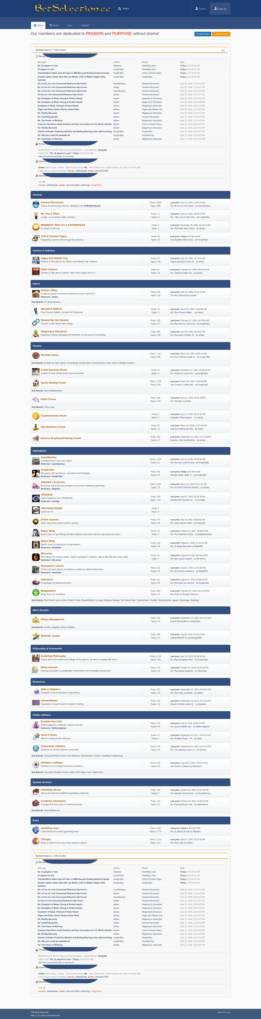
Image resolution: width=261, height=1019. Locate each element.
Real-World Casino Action (55, 600)
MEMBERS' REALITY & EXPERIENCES (63, 225)
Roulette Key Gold (51, 721)
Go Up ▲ (226, 1012)
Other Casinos (49, 269)
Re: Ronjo (174, 594)
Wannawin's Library (52, 566)
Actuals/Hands (49, 700)
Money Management (52, 619)
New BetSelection (52, 810)
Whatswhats (81, 171)
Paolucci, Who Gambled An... (183, 440)
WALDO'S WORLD (51, 309)
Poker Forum (48, 399)
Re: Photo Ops (177, 843)
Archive (97, 756)
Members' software (52, 762)
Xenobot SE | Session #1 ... (182, 500)
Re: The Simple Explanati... (182, 671)
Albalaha (117, 66)
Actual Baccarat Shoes (54, 369)
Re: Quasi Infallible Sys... (181, 726)
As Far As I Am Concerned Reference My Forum (60, 94)
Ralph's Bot (98, 772)
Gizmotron (47, 579)
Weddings (195, 600)
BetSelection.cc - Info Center (51, 50)
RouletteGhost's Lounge (92, 600)
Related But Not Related (55, 320)
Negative (56, 627)
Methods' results (50, 635)
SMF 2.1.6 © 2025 (38, 1016)
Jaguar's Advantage (180, 600)
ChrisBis (153, 600)
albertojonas (202, 804)
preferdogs (85, 185)
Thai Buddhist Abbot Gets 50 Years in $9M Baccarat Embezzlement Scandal (73, 73)
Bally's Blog (48, 541)
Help (219, 1012)
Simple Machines (53, 1016)
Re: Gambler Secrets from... (182, 793)
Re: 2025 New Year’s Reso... (183, 228)
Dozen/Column (98, 363)
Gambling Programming (112, 756)
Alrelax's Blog (49, 290)
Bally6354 (56, 547)
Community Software (53, 746)
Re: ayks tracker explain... (181, 559)
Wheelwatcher (164, 600)
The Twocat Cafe (127, 600)
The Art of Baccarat (179, 295)
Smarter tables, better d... (181, 475)
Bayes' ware (86, 772)
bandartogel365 (195, 638)
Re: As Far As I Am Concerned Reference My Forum (62, 84)
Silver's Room (49, 735)
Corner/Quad (72, 363)
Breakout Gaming (111, 600)
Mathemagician (59, 728)
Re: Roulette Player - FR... (182, 738)
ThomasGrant (142, 600)
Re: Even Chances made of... (183, 357)
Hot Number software (179, 766)
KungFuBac (118, 69)
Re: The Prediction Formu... (182, 534)
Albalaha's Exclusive (53, 482)
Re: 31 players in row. (48, 66)
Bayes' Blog (48, 531)
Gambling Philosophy (53, 656)
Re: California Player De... (182, 273)
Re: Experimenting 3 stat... (182, 804)
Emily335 (102, 150)
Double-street (85, 363)
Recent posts (44, 56)
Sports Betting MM (178, 621)
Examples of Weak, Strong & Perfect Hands (58, 106)
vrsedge (55, 501)
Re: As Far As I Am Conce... (182, 206)
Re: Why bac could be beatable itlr (54, 135)
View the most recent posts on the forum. (56, 156)
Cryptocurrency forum (54, 415)
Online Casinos (50, 519)
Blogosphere (48, 590)
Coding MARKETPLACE (55, 756)
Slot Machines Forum (53, 427)
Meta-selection (49, 667)
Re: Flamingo (176, 401)
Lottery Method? (177, 638)
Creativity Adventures (53, 801)
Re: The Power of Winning (50, 120)
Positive (47, 627)
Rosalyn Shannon (190, 594)
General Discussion (150, 84)
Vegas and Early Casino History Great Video (58, 109)
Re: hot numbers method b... (183, 571)
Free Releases (73, 756)
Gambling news (149, 66)
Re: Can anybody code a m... (183, 750)
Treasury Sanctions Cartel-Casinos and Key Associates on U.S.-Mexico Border (75, 124)
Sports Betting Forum (53, 382)
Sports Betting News (53, 391)
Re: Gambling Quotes (48, 117)
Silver (199, 738)
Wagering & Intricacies (152, 98)
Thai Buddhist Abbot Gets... (182, 240)
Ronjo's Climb (74, 600)
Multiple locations (126, 363)
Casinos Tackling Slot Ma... (182, 429)
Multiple (71, 627)
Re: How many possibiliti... (182, 693)
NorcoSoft (48, 772)
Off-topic (46, 839)
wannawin (56, 572)
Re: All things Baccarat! (180, 546)
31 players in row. (46, 69)
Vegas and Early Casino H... (182, 262)
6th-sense (46, 553)
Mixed (64, 627)
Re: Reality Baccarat (47, 113)
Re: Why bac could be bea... (183, 462)
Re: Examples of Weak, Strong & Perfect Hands (60, 98)
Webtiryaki (44, 1012)
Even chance (112, 363)
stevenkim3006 (101, 171)
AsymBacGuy (119, 84)
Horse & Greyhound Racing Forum (61, 438)
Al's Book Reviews (52, 302)
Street (62, 363)
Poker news (49, 407)
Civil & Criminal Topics (152, 73)
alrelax (116, 87)
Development (87, 756)
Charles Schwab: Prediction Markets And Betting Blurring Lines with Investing (75, 131)
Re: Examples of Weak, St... (182, 335)
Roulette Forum (50, 355)
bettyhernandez (205, 534)
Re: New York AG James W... (183, 324)
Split (57, 363)
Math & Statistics (50, 689)
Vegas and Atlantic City (152, 109)
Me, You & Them (50, 213)
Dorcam (202, 750)
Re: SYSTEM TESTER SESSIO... (185, 487)
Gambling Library (51, 789)
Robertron (201, 523)
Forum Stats (43, 144)
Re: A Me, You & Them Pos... (183, 217)
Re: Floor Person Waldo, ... (182, 312)
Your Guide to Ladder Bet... (182, 385)
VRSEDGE (47, 494)
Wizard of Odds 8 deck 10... (182, 704)
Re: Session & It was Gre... (182, 373)
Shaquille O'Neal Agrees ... (182, 417)
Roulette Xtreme (61, 772)
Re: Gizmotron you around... (183, 583)
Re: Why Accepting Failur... (182, 660)
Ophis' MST (75, 772)
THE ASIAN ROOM (51, 508)
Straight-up (49, 363)
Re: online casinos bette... (181, 523)
